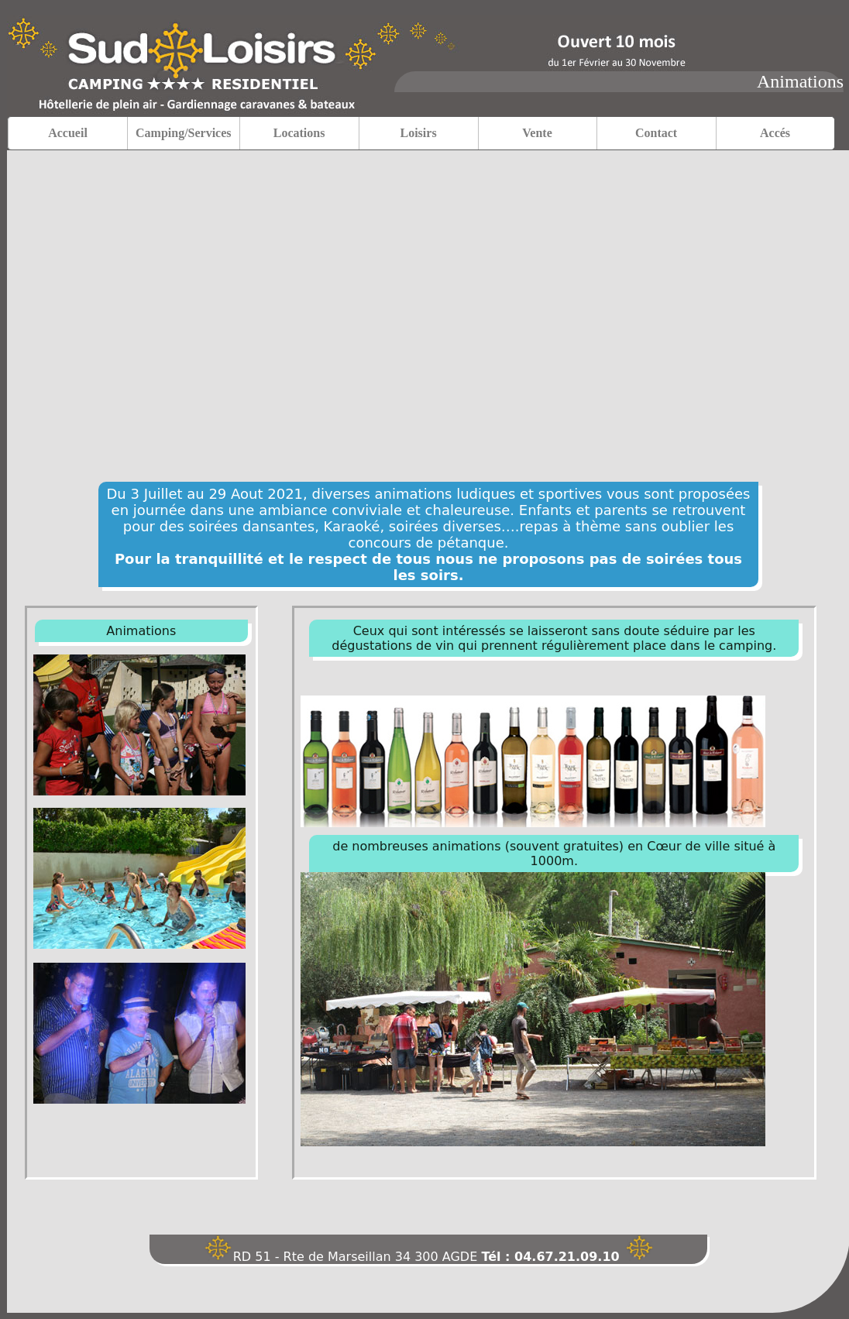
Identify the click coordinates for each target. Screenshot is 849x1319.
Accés (775, 132)
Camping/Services (184, 132)
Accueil (68, 132)
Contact (656, 132)
